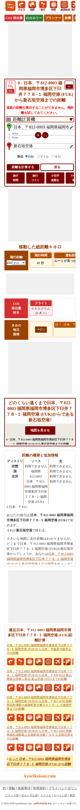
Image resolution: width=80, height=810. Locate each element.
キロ (58, 156)
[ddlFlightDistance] (19, 262)
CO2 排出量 (14, 18)
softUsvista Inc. (42, 803)
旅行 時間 (15, 178)
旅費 (68, 18)
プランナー (53, 18)
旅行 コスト (35, 178)
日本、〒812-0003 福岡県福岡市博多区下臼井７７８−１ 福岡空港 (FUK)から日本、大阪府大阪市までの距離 (40, 649)
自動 (31, 156)
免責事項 (24, 788)
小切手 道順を (55, 178)
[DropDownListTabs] (40, 119)
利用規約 (39, 788)
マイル (44, 156)
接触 (12, 788)
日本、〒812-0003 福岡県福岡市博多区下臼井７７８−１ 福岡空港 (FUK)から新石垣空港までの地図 (40, 559)
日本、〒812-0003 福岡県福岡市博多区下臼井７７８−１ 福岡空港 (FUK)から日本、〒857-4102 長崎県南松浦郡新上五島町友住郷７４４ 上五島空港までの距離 (40, 733)
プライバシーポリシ (62, 788)
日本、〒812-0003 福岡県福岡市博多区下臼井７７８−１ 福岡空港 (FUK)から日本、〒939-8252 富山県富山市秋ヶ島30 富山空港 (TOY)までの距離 (40, 675)
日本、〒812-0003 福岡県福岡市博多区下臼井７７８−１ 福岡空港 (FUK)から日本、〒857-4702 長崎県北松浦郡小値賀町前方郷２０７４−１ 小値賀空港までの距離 (40, 703)
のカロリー (34, 18)
